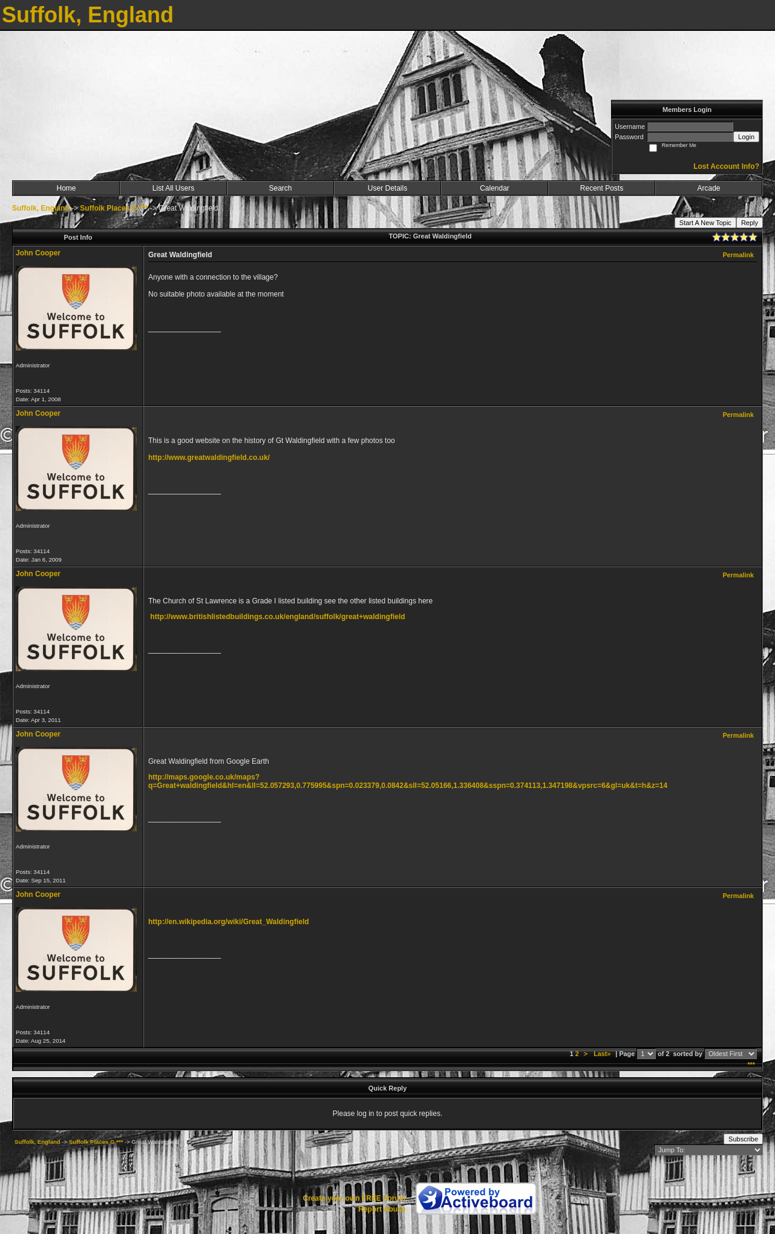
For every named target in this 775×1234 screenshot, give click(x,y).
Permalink (738, 254)
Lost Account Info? (726, 166)
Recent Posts (601, 188)
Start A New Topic (705, 222)
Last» (603, 1053)
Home (66, 188)
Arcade (708, 188)
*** (751, 1064)
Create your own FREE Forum (353, 1198)
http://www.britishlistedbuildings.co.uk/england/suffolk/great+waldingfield (277, 616)
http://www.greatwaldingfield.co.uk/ (209, 457)
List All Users (173, 188)
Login (746, 136)
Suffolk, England (41, 208)
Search (280, 188)
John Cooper (38, 253)
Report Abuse (381, 1209)
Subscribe (743, 1139)
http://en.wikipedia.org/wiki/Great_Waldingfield (228, 921)
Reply (749, 222)
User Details (387, 188)
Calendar (494, 188)
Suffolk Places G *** (114, 208)
